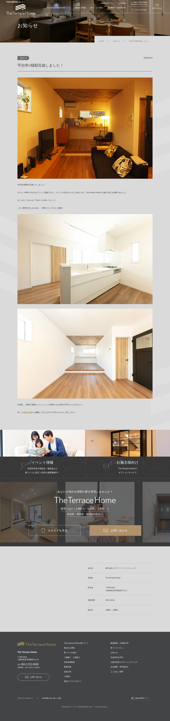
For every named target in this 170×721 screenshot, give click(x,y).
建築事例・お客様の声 (116, 8)
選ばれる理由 (80, 8)
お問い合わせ (157, 8)
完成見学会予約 (117, 657)
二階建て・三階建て (72, 657)
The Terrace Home (101, 707)
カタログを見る (141, 10)
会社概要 (122, 3)
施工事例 (28, 412)
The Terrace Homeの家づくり (58, 8)
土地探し (67, 676)
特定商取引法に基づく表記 (51, 698)
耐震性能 (67, 667)
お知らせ (23, 58)
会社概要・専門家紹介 (120, 667)
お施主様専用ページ (141, 698)
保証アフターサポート (73, 681)
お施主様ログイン (108, 3)
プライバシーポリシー (25, 698)
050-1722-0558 (28, 664)
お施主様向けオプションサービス (124, 662)
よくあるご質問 (117, 672)
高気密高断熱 (69, 662)
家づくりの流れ (96, 8)
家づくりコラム (117, 648)
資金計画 (67, 672)
